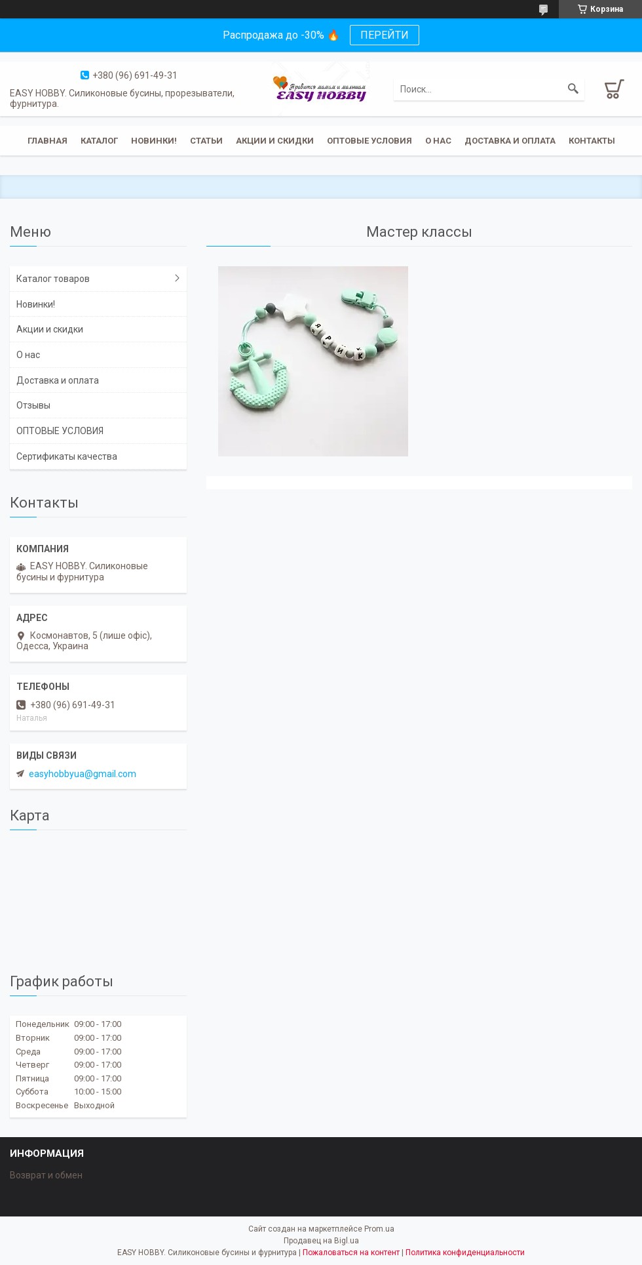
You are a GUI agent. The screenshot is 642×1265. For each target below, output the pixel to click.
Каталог (99, 141)
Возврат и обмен (46, 1175)
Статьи (206, 141)
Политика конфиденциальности (465, 1252)
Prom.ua (379, 1229)
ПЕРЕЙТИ (384, 35)
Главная (47, 141)
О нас (438, 141)
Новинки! (154, 141)
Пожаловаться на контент (351, 1252)
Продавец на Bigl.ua (321, 1240)
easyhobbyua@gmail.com (82, 774)
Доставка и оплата (510, 141)
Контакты (592, 141)
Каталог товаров (53, 278)
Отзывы (33, 405)
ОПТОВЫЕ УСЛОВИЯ (369, 141)
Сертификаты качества (66, 456)
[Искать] (573, 89)
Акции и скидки (275, 141)
